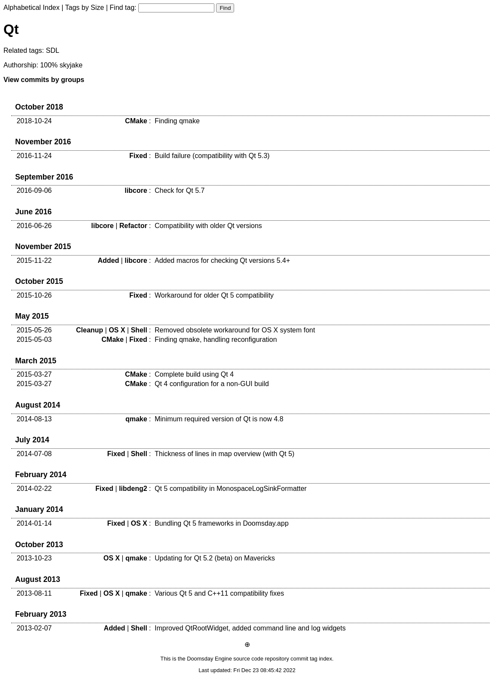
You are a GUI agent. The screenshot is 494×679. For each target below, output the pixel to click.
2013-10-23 (34, 558)
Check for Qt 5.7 (180, 190)
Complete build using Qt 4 (194, 374)
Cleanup (89, 330)
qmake (136, 419)
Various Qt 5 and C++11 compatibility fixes (219, 593)
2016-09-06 (34, 190)
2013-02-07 (34, 628)
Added (108, 260)
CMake (136, 121)
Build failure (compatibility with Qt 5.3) (212, 155)
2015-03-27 (34, 374)
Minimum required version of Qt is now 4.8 (219, 419)
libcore (136, 190)
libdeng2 (133, 488)
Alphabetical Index (31, 7)
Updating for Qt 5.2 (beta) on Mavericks (215, 558)
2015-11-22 (34, 260)
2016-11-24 (34, 155)
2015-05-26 (34, 330)
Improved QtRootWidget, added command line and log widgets (250, 628)
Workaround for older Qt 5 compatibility (214, 295)
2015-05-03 (34, 339)
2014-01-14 (34, 523)
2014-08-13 (34, 419)
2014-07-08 (34, 453)
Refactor (133, 225)
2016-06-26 (34, 225)
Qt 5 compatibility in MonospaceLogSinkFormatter (231, 488)
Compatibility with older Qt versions (208, 225)
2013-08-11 (34, 593)
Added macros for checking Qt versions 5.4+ (222, 260)
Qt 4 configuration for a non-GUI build (212, 383)
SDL (52, 50)
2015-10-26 (34, 295)
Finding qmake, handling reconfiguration (216, 339)
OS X (117, 330)
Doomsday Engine (209, 658)
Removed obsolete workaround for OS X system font (235, 330)
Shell (139, 330)
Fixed (138, 155)
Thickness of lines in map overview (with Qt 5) (224, 453)
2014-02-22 (34, 488)
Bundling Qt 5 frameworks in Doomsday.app (222, 523)
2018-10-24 (34, 121)
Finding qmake (177, 121)
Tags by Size (84, 7)
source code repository (261, 658)
